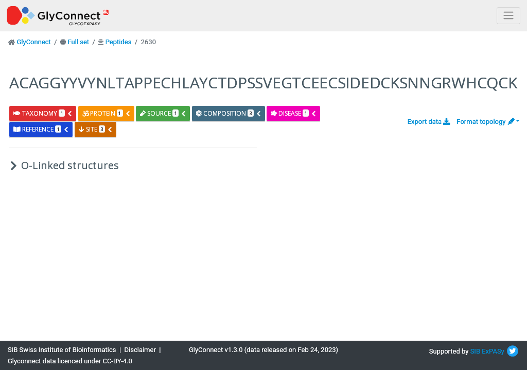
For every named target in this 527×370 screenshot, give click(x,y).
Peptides (119, 42)
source (163, 113)
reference (41, 129)
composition (228, 113)
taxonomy (43, 113)
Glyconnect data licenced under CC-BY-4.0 (70, 361)
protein (106, 113)
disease (294, 113)
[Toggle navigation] (508, 15)
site (96, 129)
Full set (78, 42)
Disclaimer (140, 350)
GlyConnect (33, 42)
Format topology (485, 121)
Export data (429, 121)
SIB (475, 351)
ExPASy (493, 351)
